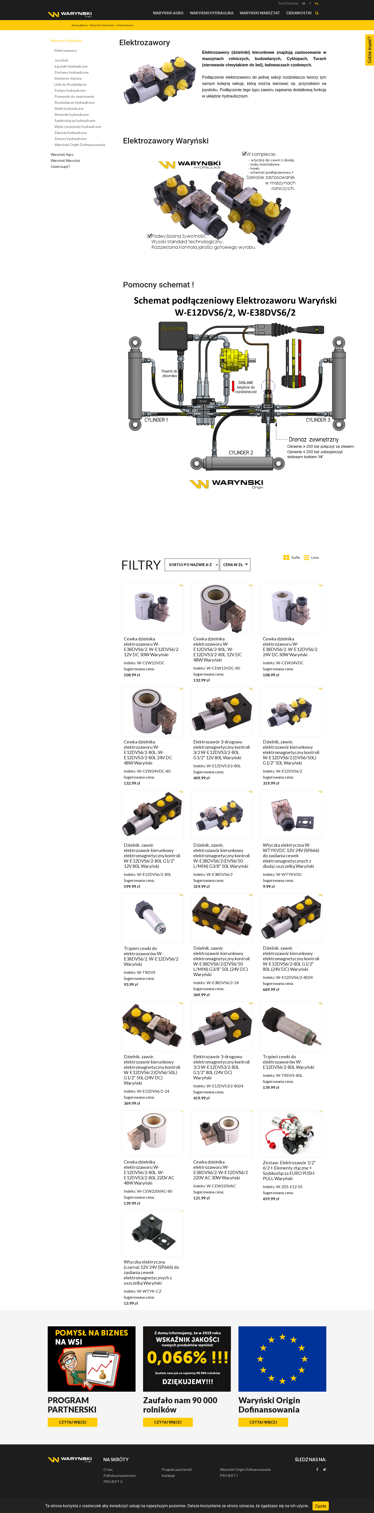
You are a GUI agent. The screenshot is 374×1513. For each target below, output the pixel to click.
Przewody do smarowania (74, 96)
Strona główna (80, 25)
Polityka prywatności (119, 1475)
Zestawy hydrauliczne (71, 72)
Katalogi (168, 1475)
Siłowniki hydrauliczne (71, 114)
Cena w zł (233, 565)
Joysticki (61, 60)
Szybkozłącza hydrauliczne (74, 120)
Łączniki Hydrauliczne (71, 66)
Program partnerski (177, 1469)
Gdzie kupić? (60, 166)
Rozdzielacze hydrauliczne (74, 102)
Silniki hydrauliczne (69, 108)
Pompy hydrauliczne (70, 90)
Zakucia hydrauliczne (70, 132)
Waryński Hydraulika (211, 13)
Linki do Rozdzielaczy (70, 84)
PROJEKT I (229, 1475)
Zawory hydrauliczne (70, 138)
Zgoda (320, 1505)
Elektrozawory (125, 25)
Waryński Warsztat (260, 13)
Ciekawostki (298, 13)
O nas (108, 1469)
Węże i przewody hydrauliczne (77, 126)
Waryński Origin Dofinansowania (79, 144)
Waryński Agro (168, 13)
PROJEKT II (113, 1481)
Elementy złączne (68, 78)
